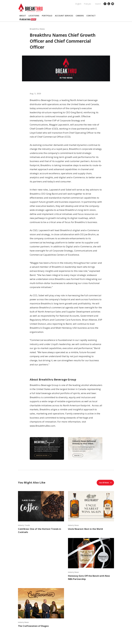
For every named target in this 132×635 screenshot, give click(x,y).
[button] (22, 15)
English (78, 4)
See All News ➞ (105, 482)
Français (87, 4)
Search (98, 4)
